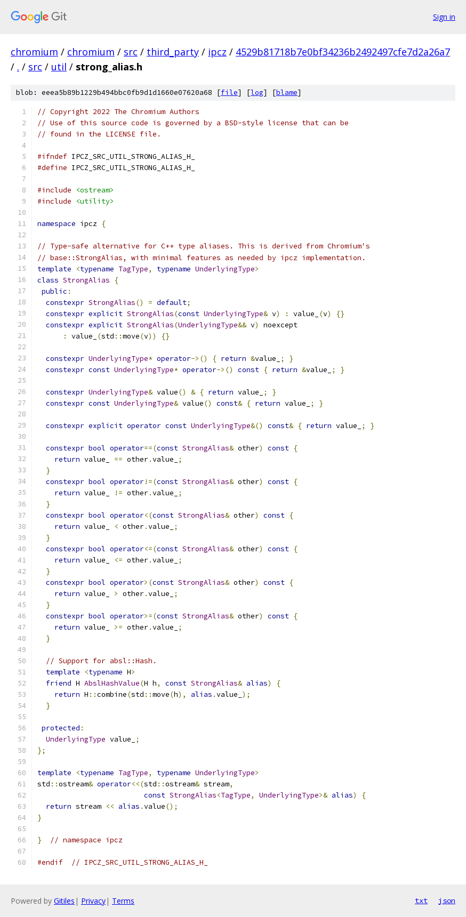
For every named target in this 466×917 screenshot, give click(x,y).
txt (421, 900)
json (446, 900)
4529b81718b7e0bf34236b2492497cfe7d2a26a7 (343, 51)
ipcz (217, 51)
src (131, 51)
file (229, 92)
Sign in (444, 17)
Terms (123, 901)
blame (287, 92)
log (257, 92)
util (59, 66)
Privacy (93, 901)
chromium (34, 51)
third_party (173, 51)
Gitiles (64, 901)
